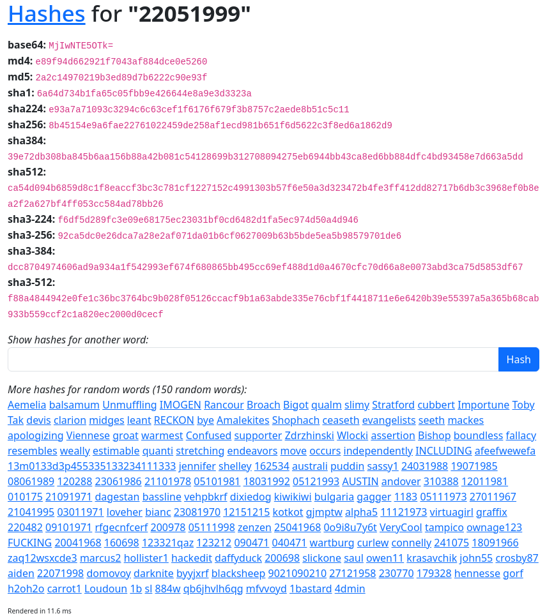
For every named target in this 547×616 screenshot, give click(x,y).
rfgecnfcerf (121, 527)
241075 (451, 543)
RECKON (174, 420)
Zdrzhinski (309, 435)
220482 (25, 527)
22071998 (60, 573)
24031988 (424, 466)
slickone (321, 558)
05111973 (443, 497)
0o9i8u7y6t (349, 527)
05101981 (217, 481)
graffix (491, 512)
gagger (374, 497)
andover (401, 481)
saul (354, 558)
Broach (264, 405)
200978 (168, 527)
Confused (209, 435)
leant (139, 420)
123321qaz (168, 543)
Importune (483, 405)
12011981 (484, 481)
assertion (393, 435)
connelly (412, 543)
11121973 (403, 512)
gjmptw (324, 512)
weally (75, 451)
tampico (444, 527)
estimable (116, 451)
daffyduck (238, 558)
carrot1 (64, 589)
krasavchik (431, 558)
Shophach (296, 420)
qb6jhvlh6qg (213, 589)
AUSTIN (360, 481)
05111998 (212, 527)
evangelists (389, 420)
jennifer (197, 466)
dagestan (117, 497)
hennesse (477, 573)
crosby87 (516, 558)
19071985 (474, 466)
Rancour (224, 405)
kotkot (288, 512)
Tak (16, 420)
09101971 (68, 527)
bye (205, 420)
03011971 (80, 512)
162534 (271, 466)
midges (106, 420)
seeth (432, 420)
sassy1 (383, 466)
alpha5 (361, 512)
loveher (125, 512)
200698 (282, 558)
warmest (162, 435)
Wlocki (352, 435)
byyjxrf (192, 573)
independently (378, 451)
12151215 (246, 512)
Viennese (88, 435)
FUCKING (30, 543)
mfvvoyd (266, 589)
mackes (465, 420)
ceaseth (341, 420)
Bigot (296, 405)
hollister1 (146, 558)
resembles (33, 451)
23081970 (197, 512)
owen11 (385, 558)
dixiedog (251, 497)
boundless (479, 435)
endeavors (252, 451)
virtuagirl (452, 512)
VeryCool (401, 527)
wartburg (332, 543)
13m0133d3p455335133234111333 (92, 466)
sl (149, 589)
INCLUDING (443, 451)
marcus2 (100, 558)
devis (38, 420)
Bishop (434, 435)
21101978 (167, 481)
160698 (121, 543)
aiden (21, 573)
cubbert (436, 405)
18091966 (495, 543)
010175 (25, 497)
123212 (213, 543)
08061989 (31, 481)
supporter (258, 435)
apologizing (36, 435)
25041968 (297, 527)
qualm (326, 405)
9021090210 (297, 573)
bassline (162, 497)
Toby (523, 405)
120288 (74, 481)
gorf (513, 573)
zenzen (255, 527)
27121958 (352, 573)
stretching (200, 451)
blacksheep (239, 573)
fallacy (521, 435)
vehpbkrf (205, 497)
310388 (441, 481)
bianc (158, 512)
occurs (325, 451)
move (293, 451)
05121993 (316, 481)
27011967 (493, 497)
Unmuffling (129, 405)
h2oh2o (26, 589)
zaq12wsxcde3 (42, 558)
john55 (476, 558)
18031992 (266, 481)
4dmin (350, 589)
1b (136, 589)
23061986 (118, 481)
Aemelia (27, 405)
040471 (289, 543)
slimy (356, 405)
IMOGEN (180, 405)
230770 (396, 573)
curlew (373, 543)
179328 (434, 573)
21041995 (31, 512)
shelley (235, 466)
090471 (251, 543)
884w (168, 589)
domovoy (108, 573)
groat (125, 435)
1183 (406, 497)
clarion (70, 420)
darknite (154, 573)
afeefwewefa (505, 451)
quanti (158, 451)
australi (310, 466)
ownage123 (494, 527)
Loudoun (105, 589)
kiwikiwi (293, 497)
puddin (347, 466)
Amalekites (243, 420)
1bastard (310, 589)
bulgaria (334, 497)
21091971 (68, 497)
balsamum (74, 405)
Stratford (393, 405)
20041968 (77, 543)
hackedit (191, 558)
